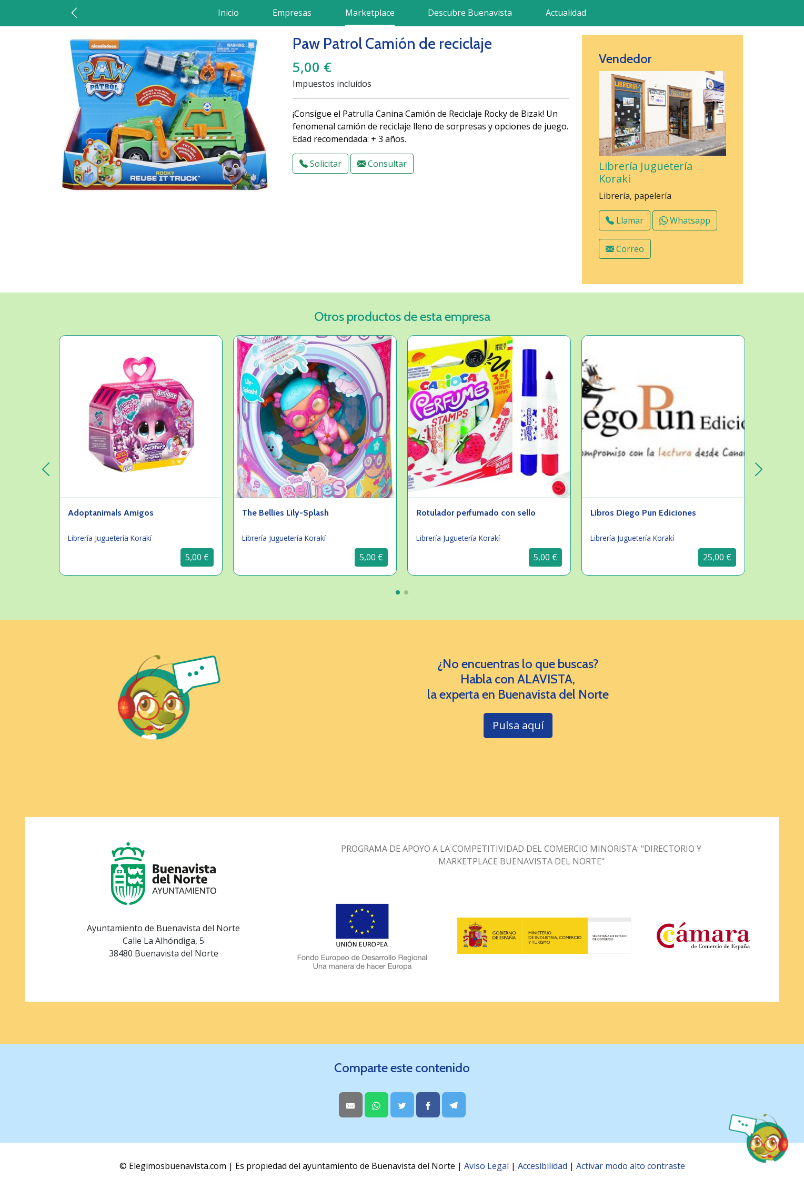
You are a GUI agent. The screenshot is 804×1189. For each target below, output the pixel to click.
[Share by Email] (351, 1104)
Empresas (292, 12)
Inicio (228, 12)
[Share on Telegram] (454, 1104)
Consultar (382, 163)
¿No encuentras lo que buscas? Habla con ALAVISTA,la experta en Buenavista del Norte (518, 679)
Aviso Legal (486, 1166)
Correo (625, 249)
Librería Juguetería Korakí (645, 172)
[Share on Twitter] (402, 1104)
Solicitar (320, 163)
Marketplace (370, 12)
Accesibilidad (542, 1166)
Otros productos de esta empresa (402, 316)
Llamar (625, 220)
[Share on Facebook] (428, 1104)
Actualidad (566, 12)
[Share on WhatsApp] (376, 1104)
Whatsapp (684, 220)
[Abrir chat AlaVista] (757, 1138)
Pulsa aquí (518, 725)
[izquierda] (45, 469)
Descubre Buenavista (470, 12)
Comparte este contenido (402, 1068)
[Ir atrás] (74, 12)
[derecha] (758, 469)
